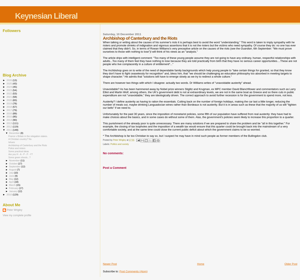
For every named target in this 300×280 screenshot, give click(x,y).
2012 (9, 126)
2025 (9, 83)
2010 (9, 194)
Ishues (11, 142)
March (12, 185)
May (11, 179)
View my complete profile (17, 215)
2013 (9, 123)
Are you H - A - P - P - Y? (20, 154)
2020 (9, 100)
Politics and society (119, 144)
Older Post (291, 263)
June (12, 176)
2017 (9, 110)
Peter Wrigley (14, 209)
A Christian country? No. (20, 139)
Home (200, 263)
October (13, 163)
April (11, 182)
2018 (9, 106)
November (14, 160)
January (13, 191)
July (11, 172)
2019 (9, 103)
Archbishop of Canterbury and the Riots (27, 145)
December (14, 133)
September (15, 166)
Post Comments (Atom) (133, 271)
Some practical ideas (18, 151)
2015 (9, 116)
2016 (9, 113)
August (13, 169)
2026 (9, 80)
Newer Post (110, 263)
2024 (9, 86)
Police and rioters (16, 148)
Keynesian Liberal (46, 15)
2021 (9, 96)
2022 (9, 93)
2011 (9, 129)
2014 (9, 119)
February (14, 188)
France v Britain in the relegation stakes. (28, 136)
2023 (9, 90)
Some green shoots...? (19, 157)
